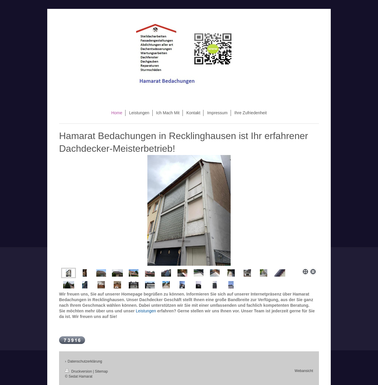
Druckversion (79, 371)
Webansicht (304, 371)
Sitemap (101, 371)
